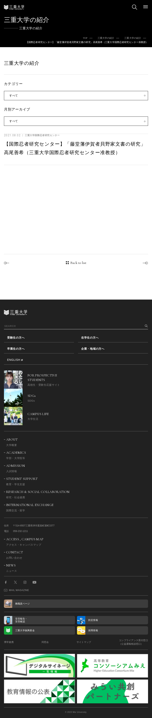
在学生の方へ (90, 337)
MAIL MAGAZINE (16, 590)
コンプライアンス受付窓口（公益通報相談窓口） (133, 642)
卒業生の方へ (16, 348)
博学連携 (9, 642)
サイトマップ (84, 642)
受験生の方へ (16, 337)
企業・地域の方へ (92, 348)
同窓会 (45, 642)
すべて (13, 95)
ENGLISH (13, 359)
